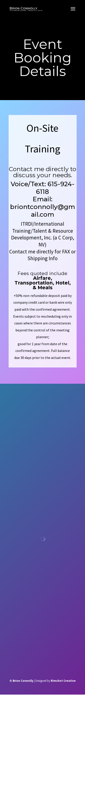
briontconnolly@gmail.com (42, 210)
